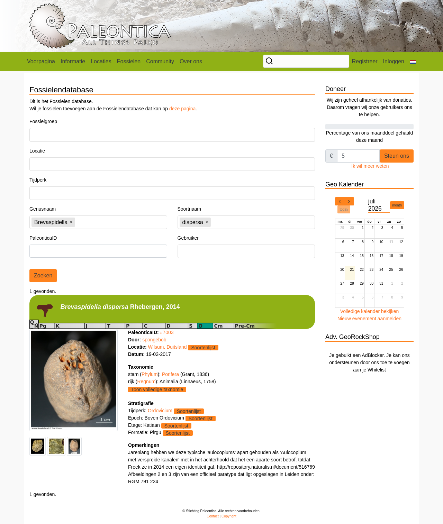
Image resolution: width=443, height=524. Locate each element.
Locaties (101, 61)
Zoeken (43, 275)
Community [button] (160, 61)
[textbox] (50, 134)
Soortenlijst (203, 347)
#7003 (167, 332)
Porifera (171, 374)
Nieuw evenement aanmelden (369, 318)
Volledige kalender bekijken (369, 311)
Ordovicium (160, 410)
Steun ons (396, 156)
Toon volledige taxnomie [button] (157, 389)
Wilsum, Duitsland (167, 347)
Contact (212, 516)
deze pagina (182, 108)
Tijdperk (37, 180)
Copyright (229, 516)
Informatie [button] (73, 61)
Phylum (150, 374)
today (344, 209)
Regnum (146, 381)
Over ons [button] (191, 61)
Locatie (37, 151)
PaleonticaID (43, 238)
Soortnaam (189, 209)
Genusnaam (42, 209)
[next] (349, 201)
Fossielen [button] (129, 61)
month (397, 205)
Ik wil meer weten (370, 166)
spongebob (154, 339)
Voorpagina (41, 61)
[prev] (340, 201)
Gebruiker (188, 238)
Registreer (365, 61)
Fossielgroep (43, 121)
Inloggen (393, 61)
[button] (413, 61)
